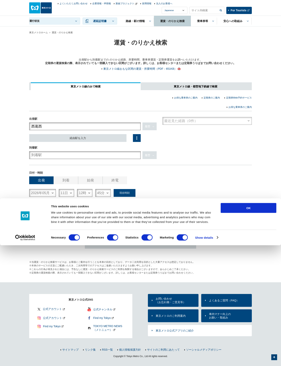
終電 (115, 180)
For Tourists (238, 10)
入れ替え (137, 138)
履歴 (147, 126)
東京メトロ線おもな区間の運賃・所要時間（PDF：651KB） (140, 68)
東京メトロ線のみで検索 (86, 86)
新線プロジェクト (125, 3)
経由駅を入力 (78, 138)
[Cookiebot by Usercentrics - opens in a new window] (25, 358)
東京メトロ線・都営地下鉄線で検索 (195, 86)
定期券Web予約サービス (239, 97)
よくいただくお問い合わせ (74, 3)
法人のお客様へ (164, 3)
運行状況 (34, 20)
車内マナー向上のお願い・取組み (220, 315)
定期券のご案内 (212, 97)
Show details (204, 358)
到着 (65, 180)
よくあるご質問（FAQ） (224, 300)
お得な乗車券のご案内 (186, 97)
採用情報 (146, 3)
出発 (41, 180)
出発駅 (33, 118)
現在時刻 (124, 192)
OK (248, 328)
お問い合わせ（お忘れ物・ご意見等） (171, 300)
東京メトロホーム (38, 32)
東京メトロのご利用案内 (171, 315)
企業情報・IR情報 (101, 3)
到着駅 (33, 147)
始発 (90, 180)
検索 (140, 219)
